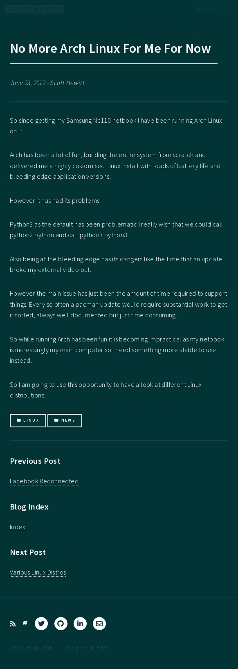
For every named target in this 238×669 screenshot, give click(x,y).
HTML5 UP (96, 647)
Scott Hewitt (27, 647)
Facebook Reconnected (44, 481)
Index (17, 527)
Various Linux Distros (38, 572)
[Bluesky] (25, 624)
